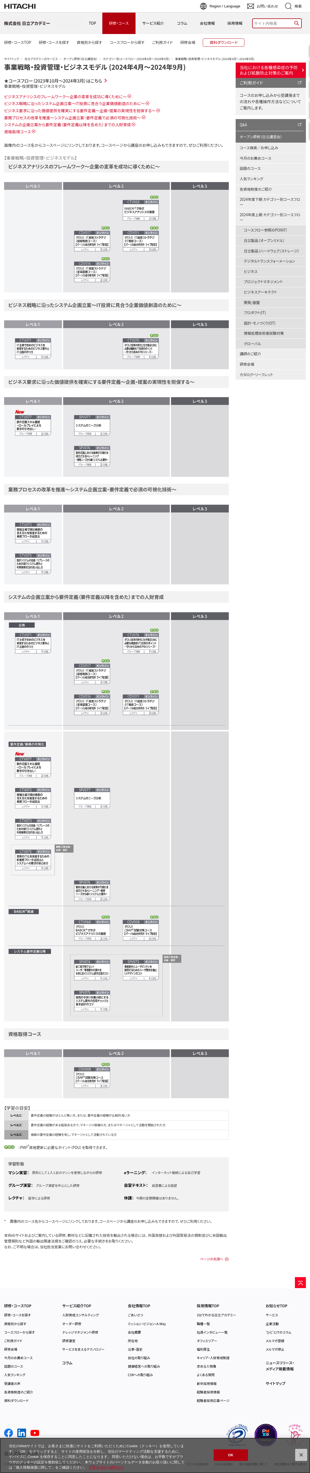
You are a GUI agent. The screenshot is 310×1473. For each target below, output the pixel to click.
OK (230, 1455)
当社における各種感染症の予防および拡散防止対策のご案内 (269, 70)
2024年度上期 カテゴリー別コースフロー (270, 217)
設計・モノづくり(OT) (260, 323)
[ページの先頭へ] (300, 1282)
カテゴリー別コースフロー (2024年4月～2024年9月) (136, 59)
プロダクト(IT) (255, 312)
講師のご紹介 (250, 353)
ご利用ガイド (251, 83)
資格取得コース (17, 131)
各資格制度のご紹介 (256, 189)
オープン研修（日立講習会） (80, 59)
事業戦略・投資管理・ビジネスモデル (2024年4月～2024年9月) (95, 67)
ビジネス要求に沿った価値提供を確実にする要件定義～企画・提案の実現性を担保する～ (80, 110)
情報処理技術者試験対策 (264, 333)
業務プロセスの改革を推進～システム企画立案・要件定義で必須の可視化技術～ (72, 117)
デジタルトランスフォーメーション (269, 261)
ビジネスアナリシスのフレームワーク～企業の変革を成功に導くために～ (65, 96)
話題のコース (250, 168)
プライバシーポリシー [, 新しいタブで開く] (106, 1467)
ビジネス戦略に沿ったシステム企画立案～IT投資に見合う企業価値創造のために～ (74, 103)
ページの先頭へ (211, 1259)
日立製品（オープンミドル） (264, 240)
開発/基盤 (252, 302)
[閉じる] (301, 1455)
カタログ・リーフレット (256, 374)
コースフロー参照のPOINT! (265, 230)
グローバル (252, 343)
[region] (155, 1455)
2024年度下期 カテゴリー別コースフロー (270, 202)
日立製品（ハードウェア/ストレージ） (272, 251)
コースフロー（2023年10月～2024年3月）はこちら (55, 80)
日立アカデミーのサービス (41, 59)
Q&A (243, 124)
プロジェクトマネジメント (263, 281)
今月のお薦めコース (255, 158)
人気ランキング (251, 178)
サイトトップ (11, 59)
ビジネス (251, 271)
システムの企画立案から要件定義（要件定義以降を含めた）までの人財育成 (67, 124)
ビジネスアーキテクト (260, 292)
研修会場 (247, 364)
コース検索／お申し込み (259, 147)
